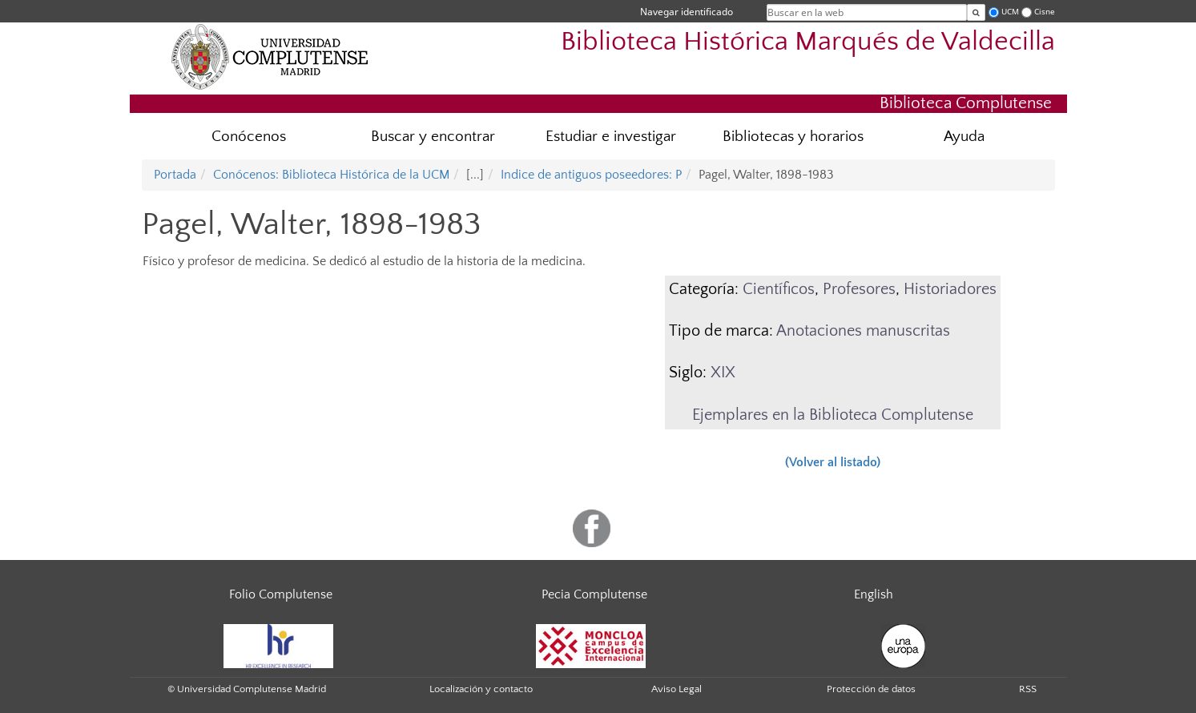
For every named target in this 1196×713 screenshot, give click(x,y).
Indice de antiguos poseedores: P (591, 174)
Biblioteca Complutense (966, 103)
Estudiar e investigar (611, 136)
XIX (723, 372)
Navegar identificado (686, 11)
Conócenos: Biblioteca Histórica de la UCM (331, 174)
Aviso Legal (676, 689)
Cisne (1044, 11)
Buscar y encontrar (433, 136)
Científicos (779, 289)
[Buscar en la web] (976, 12)
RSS (1028, 689)
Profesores (859, 289)
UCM (1010, 11)
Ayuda (964, 136)
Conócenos (248, 136)
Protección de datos (871, 689)
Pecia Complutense (594, 594)
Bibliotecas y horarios (793, 136)
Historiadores (950, 289)
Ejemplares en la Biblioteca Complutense (832, 415)
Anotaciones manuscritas (863, 331)
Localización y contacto (481, 689)
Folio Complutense (280, 594)
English (873, 594)
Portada (175, 174)
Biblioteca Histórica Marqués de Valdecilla (808, 42)
